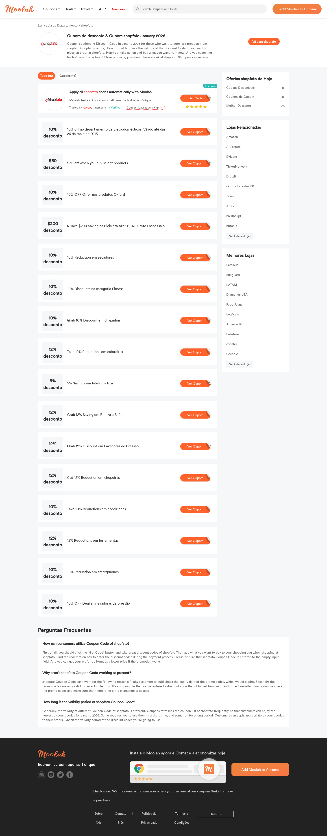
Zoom (230, 196)
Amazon (232, 137)
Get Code (199, 98)
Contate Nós (120, 818)
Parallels (232, 265)
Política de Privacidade (149, 818)
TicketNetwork (236, 166)
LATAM (231, 284)
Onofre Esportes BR (240, 186)
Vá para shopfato (264, 41)
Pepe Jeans (234, 304)
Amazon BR (234, 324)
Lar (40, 25)
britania (231, 226)
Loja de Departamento (62, 25)
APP (102, 9)
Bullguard (233, 275)
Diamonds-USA (237, 294)
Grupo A (232, 354)
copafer (231, 344)
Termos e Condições (181, 818)
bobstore (232, 334)
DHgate (231, 156)
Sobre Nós (98, 818)
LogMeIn (232, 314)
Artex (230, 206)
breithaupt (233, 216)
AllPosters (233, 146)
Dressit (231, 176)
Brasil (214, 814)
